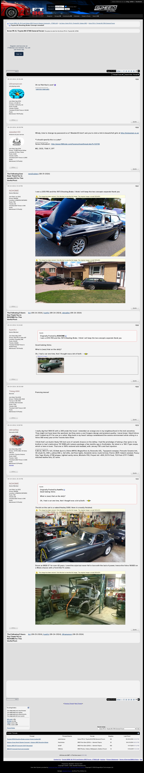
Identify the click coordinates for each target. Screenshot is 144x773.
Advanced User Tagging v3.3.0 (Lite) (58, 767)
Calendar (76, 16)
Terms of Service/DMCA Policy (129, 759)
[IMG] (9, 723)
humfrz (46, 313)
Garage (58, 16)
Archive (102, 759)
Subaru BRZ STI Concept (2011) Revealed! (20, 746)
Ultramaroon (15, 84)
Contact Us (57, 759)
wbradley (66, 313)
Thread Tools (117, 74)
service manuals (42, 89)
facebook (139, 1)
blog (127, 1)
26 (134, 71)
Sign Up (19, 54)
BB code (9, 719)
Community (67, 16)
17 (124, 71)
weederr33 (14, 132)
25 (131, 71)
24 (128, 71)
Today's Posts (86, 16)
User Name (51, 6)
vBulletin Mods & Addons (77, 767)
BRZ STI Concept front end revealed (18, 749)
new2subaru (33, 174)
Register (49, 16)
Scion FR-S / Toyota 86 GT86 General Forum (102, 23)
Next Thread (78, 703)
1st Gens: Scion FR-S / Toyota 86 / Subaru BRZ (73, 23)
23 (126, 71)
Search (96, 16)
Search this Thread (131, 74)
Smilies (9, 721)
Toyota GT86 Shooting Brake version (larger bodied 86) (24, 739)
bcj (29, 313)
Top (141, 759)
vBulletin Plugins (67, 771)
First (118, 71)
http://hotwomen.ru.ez (130, 133)
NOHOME (14, 190)
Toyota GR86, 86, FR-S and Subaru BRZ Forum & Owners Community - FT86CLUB (33, 23)
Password (51, 9)
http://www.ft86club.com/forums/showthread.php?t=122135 (75, 144)
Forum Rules (11, 728)
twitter (132, 1)
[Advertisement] (86, 50)
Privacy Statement (112, 759)
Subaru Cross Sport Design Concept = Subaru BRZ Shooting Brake (27, 742)
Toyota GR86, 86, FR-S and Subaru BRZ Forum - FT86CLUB (80, 759)
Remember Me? (70, 7)
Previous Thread (69, 703)
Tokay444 (14, 391)
